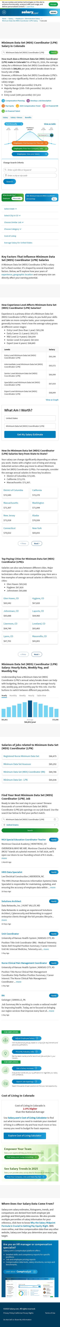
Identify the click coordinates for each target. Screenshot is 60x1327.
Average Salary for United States (18, 242)
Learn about (21, 1271)
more (4, 858)
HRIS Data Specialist (12, 872)
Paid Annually (14, 124)
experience (7, 274)
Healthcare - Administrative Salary (28, 18)
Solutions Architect (11, 901)
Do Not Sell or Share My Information (17, 1319)
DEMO (53, 12)
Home (4, 18)
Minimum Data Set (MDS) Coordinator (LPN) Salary (20, 21)
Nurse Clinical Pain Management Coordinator (24, 962)
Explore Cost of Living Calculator (24, 1135)
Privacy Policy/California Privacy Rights (18, 1313)
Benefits (28, 117)
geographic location (23, 274)
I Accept (53, 4)
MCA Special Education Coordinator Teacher (24, 839)
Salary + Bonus (16, 117)
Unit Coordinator (10, 933)
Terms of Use (50, 1313)
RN (3, 995)
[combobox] (30, 52)
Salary (11, 18)
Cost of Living (10, 236)
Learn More (30, 7)
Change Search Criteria (13, 162)
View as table (50, 124)
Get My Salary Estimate (30, 434)
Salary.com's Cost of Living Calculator (27, 1117)
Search (53, 52)
